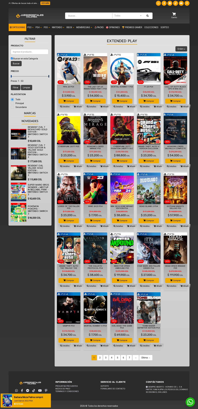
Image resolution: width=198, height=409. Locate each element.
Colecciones (151, 27)
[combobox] (127, 15)
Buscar (16, 63)
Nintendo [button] (58, 27)
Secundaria (21, 107)
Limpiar (26, 87)
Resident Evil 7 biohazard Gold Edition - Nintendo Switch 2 (38, 132)
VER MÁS (45, 3)
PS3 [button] (30, 27)
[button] (174, 16)
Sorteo (165, 27)
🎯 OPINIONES (113, 27)
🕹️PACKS (99, 27)
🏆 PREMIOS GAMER (132, 27)
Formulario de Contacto (113, 389)
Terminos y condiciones (67, 391)
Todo (17, 99)
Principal (19, 103)
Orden (181, 49)
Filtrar (15, 87)
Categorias (17, 27)
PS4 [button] (39, 27)
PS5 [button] (47, 27)
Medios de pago (62, 389)
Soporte (105, 386)
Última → (145, 357)
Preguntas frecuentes (66, 386)
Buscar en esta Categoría (25, 58)
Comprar (68, 101)
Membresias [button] (84, 27)
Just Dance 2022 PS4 (24, 401)
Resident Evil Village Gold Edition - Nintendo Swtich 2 (38, 170)
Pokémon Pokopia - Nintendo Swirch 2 (38, 210)
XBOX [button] (70, 27)
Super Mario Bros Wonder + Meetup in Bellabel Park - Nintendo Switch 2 (38, 189)
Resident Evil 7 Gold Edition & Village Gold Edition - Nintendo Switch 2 (38, 151)
